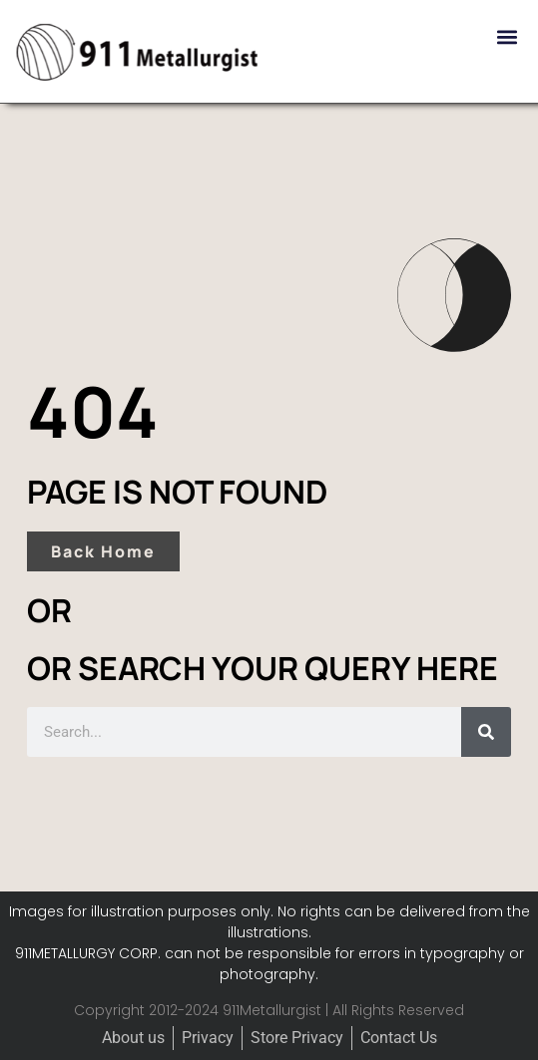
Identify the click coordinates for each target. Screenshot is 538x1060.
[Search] (486, 732)
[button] (506, 36)
